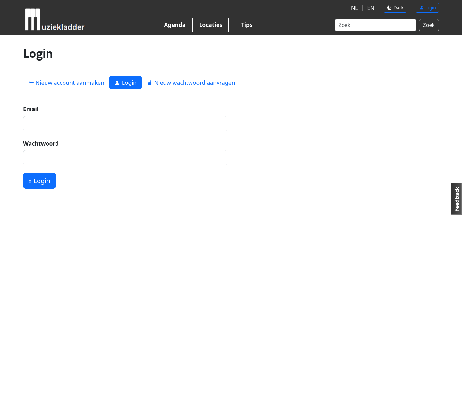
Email (30, 109)
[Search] (375, 25)
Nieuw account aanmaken (66, 82)
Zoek (429, 25)
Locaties (210, 25)
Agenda (174, 25)
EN (370, 8)
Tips (246, 25)
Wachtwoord (41, 143)
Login (126, 82)
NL (354, 8)
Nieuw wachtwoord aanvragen (191, 82)
